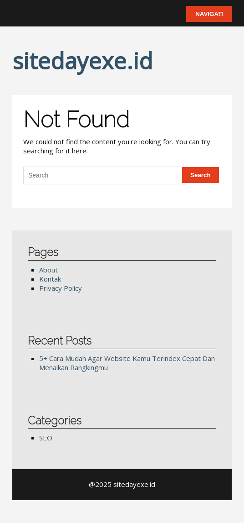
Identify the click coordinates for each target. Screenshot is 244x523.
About (48, 269)
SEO (45, 437)
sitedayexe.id (82, 60)
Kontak (50, 278)
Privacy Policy (60, 288)
